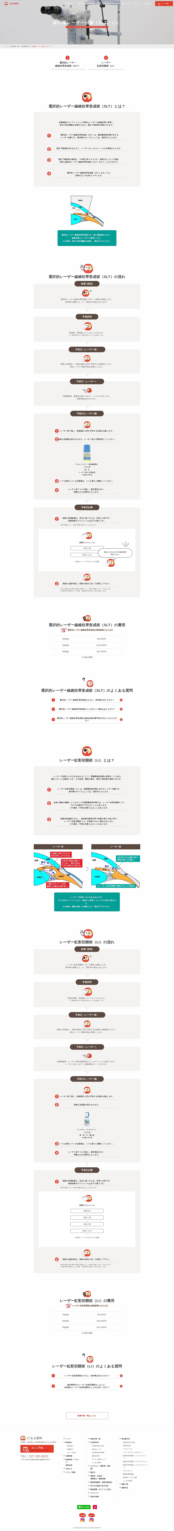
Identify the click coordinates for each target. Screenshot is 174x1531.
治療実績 (80, 3)
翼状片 (92, 1472)
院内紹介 (70, 1446)
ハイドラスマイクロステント (133, 1452)
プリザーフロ (127, 1449)
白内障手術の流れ (98, 1446)
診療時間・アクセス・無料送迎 (116, 3)
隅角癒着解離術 (128, 1474)
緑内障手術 (127, 1445)
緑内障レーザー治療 (130, 1477)
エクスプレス (127, 1471)
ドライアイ (94, 1493)
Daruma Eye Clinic (14, 3)
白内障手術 (94, 1442)
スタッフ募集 (71, 1472)
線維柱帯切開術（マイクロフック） (135, 1461)
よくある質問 (96, 1462)
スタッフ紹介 (71, 1452)
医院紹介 (69, 3)
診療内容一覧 (93, 3)
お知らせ (136, 3)
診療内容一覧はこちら (87, 1416)
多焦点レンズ (96, 1449)
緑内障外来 (25, 46)
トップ (5, 46)
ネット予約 (165, 4)
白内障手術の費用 (98, 1452)
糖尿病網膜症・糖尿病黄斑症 (101, 1482)
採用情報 (147, 3)
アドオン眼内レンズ (99, 1459)
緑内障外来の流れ (129, 1442)
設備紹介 (70, 1449)
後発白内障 (96, 1456)
